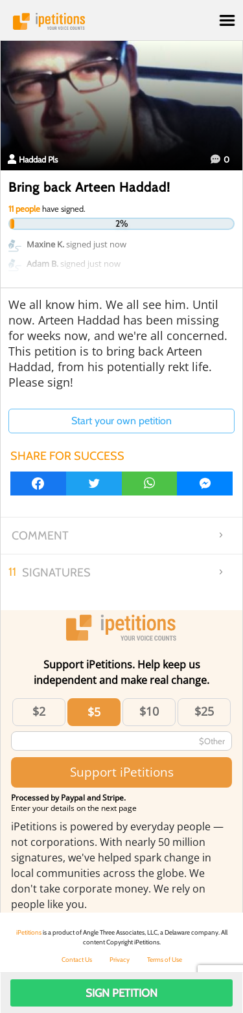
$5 (93, 712)
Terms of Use (164, 959)
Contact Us (77, 959)
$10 (149, 711)
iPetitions (121, 21)
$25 (204, 711)
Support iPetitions (122, 771)
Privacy (120, 959)
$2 (38, 711)
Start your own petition (121, 421)
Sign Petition (121, 992)
